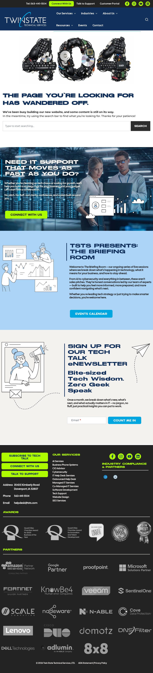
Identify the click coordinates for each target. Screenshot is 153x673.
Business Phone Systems (65, 464)
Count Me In (124, 421)
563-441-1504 (21, 496)
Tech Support (59, 493)
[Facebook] (127, 3)
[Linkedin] (148, 3)
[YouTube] (141, 3)
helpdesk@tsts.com (25, 503)
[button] (74, 13)
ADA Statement (85, 663)
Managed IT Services (63, 482)
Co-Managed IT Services (65, 486)
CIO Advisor (58, 468)
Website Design (60, 497)
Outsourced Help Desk (64, 479)
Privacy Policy (100, 663)
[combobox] (66, 127)
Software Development (64, 489)
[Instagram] (134, 3)
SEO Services (59, 500)
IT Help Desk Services (63, 475)
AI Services (58, 461)
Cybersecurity (59, 472)
